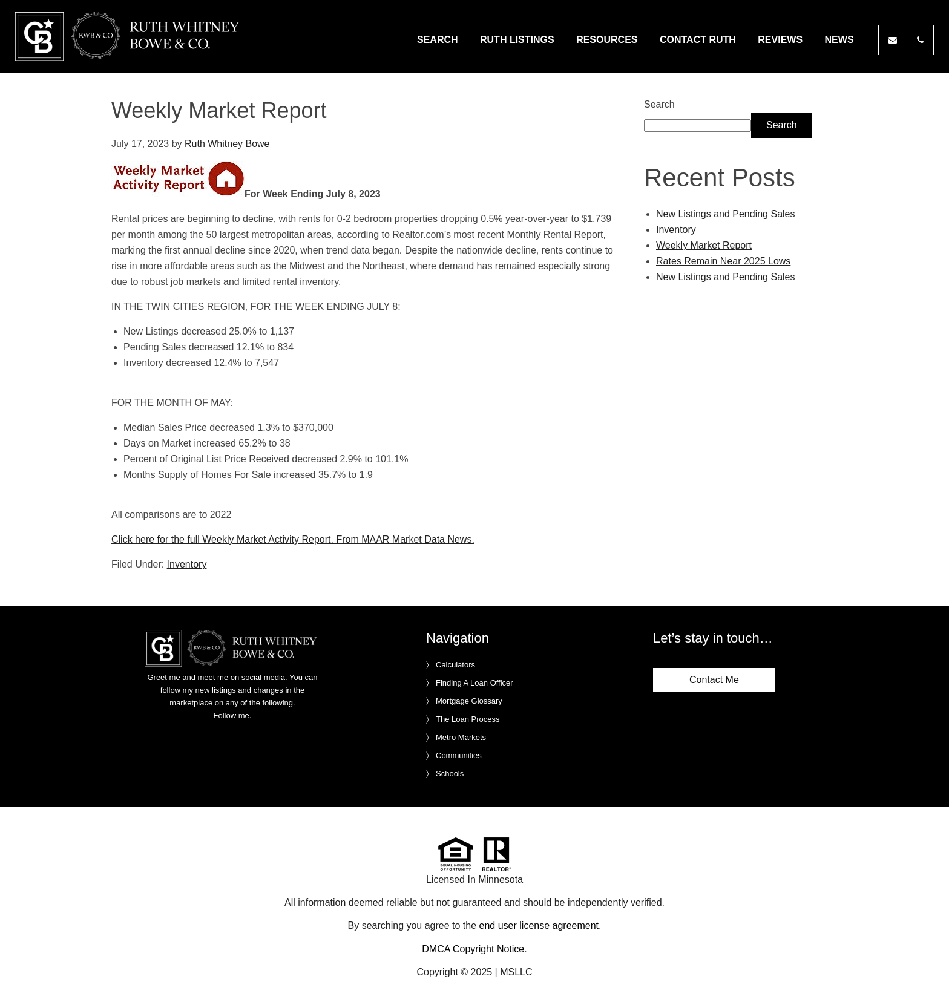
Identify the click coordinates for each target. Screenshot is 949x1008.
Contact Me (714, 680)
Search (659, 104)
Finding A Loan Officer (474, 682)
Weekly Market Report (704, 245)
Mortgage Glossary (469, 700)
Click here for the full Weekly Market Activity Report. (222, 539)
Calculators (455, 664)
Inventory (187, 564)
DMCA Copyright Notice (473, 949)
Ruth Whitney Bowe (129, 36)
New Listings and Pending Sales (725, 214)
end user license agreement (539, 925)
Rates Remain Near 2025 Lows (723, 261)
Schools (450, 773)
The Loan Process (468, 719)
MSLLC (516, 972)
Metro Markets (461, 737)
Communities (459, 755)
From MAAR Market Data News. (404, 539)
